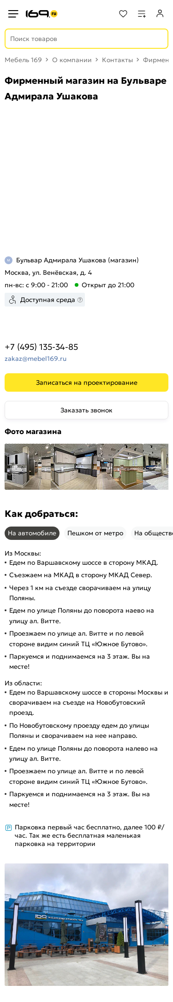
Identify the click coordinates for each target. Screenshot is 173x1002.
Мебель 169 (23, 60)
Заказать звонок (86, 410)
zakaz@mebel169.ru (35, 358)
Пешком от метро (95, 533)
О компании (72, 60)
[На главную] (42, 13)
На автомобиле (32, 533)
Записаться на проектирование (86, 382)
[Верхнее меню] (13, 14)
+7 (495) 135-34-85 (41, 347)
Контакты (117, 60)
